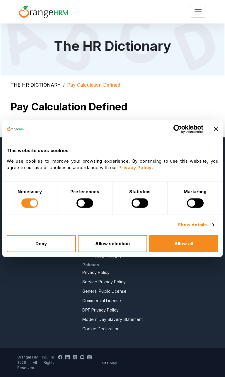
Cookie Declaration (101, 328)
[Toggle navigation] (198, 12)
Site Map (109, 363)
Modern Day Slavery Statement (112, 319)
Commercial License (101, 300)
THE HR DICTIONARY (36, 85)
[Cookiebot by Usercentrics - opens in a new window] (177, 129)
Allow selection (112, 243)
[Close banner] (216, 129)
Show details (192, 225)
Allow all (183, 243)
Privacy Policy (96, 272)
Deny (41, 243)
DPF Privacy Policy (100, 309)
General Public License (104, 291)
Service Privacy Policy (104, 281)
